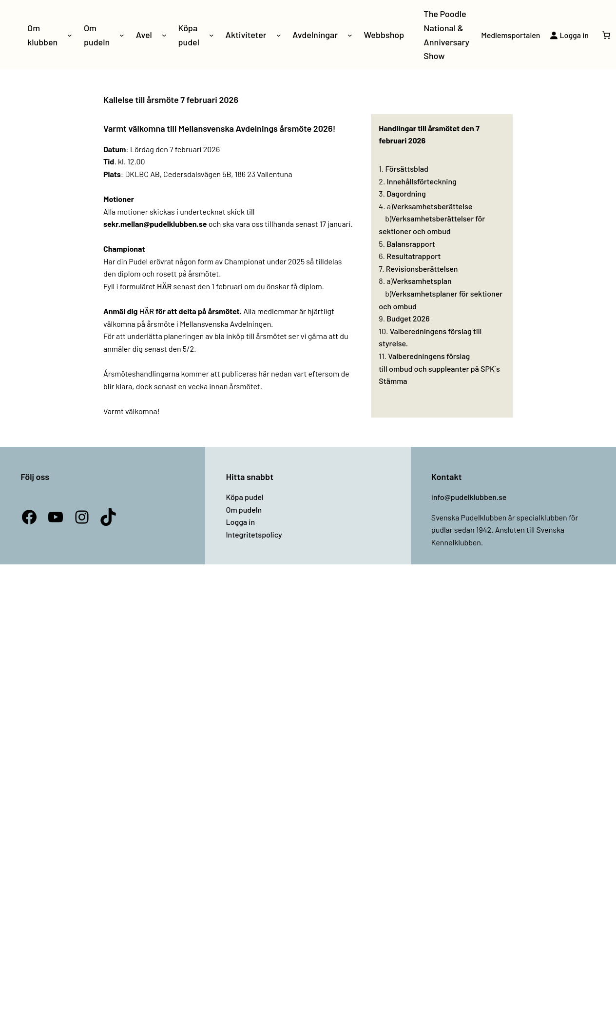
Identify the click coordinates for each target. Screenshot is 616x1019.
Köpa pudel (244, 496)
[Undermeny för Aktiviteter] (278, 35)
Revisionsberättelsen (422, 268)
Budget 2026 (407, 318)
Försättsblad (406, 168)
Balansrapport (410, 243)
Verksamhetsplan (422, 280)
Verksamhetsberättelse (432, 206)
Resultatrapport (413, 255)
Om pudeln (244, 509)
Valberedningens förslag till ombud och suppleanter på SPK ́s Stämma (439, 368)
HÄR (164, 286)
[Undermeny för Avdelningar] (349, 35)
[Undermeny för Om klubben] (69, 35)
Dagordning (405, 193)
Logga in (240, 521)
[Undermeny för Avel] (164, 35)
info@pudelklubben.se (469, 496)
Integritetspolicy (254, 534)
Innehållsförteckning (422, 181)
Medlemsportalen (510, 35)
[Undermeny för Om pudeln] (121, 35)
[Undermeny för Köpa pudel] (211, 35)
